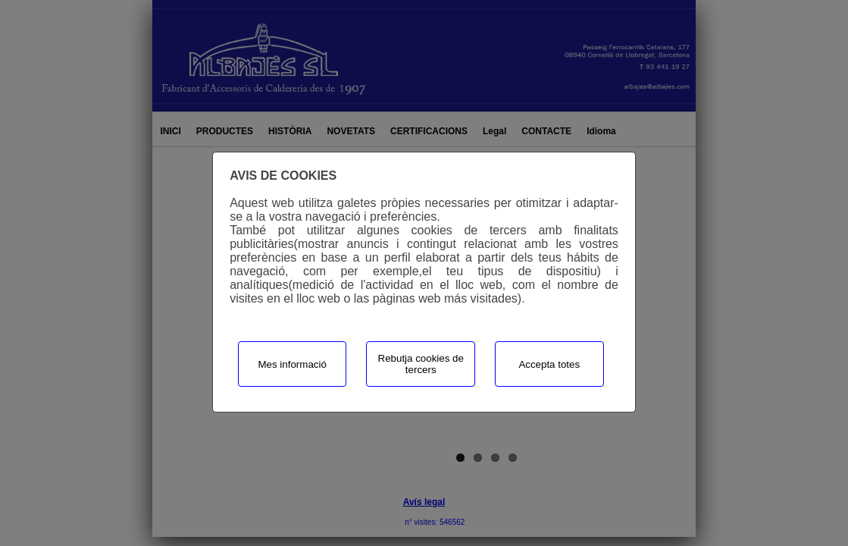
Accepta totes (549, 364)
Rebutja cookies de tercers (421, 364)
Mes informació (292, 364)
